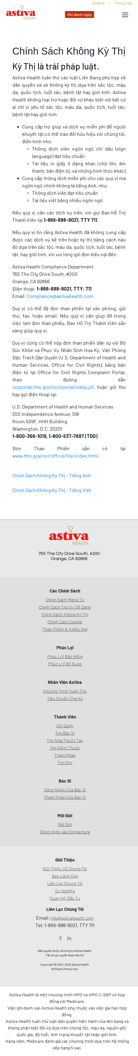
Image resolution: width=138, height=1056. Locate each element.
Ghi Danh (64, 725)
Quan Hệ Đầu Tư (65, 898)
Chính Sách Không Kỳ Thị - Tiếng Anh (51, 475)
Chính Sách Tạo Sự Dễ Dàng (65, 607)
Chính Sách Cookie (65, 621)
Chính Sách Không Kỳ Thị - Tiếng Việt (51, 490)
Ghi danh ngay (79, 14)
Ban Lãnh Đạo (65, 876)
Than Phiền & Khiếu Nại (64, 629)
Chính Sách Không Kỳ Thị (64, 614)
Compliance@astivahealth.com (60, 296)
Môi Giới (65, 824)
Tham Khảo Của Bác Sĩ (65, 797)
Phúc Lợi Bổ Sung (65, 663)
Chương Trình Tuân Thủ (65, 691)
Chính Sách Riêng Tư (65, 599)
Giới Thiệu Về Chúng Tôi (65, 868)
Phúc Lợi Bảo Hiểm (65, 656)
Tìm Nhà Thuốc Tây (65, 740)
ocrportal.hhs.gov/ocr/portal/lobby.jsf (53, 387)
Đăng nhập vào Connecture (65, 831)
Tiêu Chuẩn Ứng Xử (65, 698)
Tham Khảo (64, 755)
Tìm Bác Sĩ (65, 733)
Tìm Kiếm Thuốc (65, 747)
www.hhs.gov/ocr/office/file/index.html (55, 456)
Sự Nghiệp (65, 890)
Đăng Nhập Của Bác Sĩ (65, 789)
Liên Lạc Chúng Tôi (65, 883)
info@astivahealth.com (72, 918)
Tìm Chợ (64, 762)
